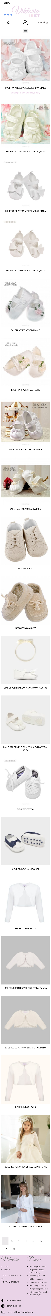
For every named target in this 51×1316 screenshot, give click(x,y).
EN (5, 3)
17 (5, 1248)
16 (41, 1241)
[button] (25, 31)
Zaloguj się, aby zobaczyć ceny (25, 92)
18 (14, 1248)
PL (8, 3)
